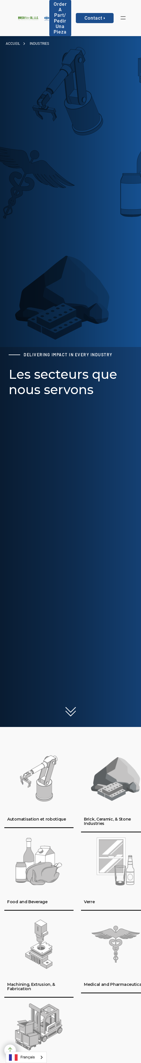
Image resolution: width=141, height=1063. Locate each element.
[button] (123, 18)
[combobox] (26, 1057)
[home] (26, 18)
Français (22, 1057)
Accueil (13, 44)
